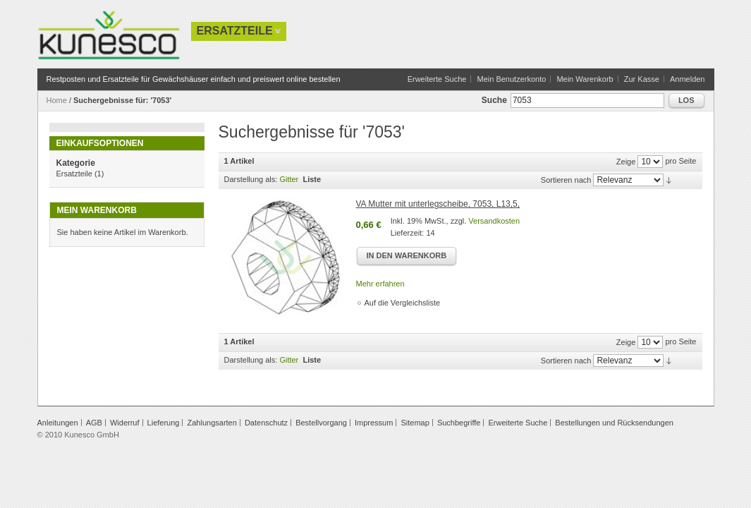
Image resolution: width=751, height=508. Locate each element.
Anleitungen (57, 422)
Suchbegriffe (459, 422)
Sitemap (415, 422)
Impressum (374, 422)
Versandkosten (494, 221)
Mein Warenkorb (584, 79)
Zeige (626, 161)
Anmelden (687, 79)
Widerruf (125, 422)
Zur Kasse (641, 79)
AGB (94, 422)
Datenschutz (266, 422)
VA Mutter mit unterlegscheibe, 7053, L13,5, (438, 204)
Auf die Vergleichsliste (403, 302)
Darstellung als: (251, 179)
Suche (494, 100)
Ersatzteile (74, 173)
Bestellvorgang (321, 422)
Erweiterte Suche (437, 79)
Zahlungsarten (212, 422)
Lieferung (163, 422)
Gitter (288, 179)
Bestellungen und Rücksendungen (614, 422)
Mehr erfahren (380, 283)
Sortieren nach (566, 180)
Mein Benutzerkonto (511, 79)
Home (57, 100)
